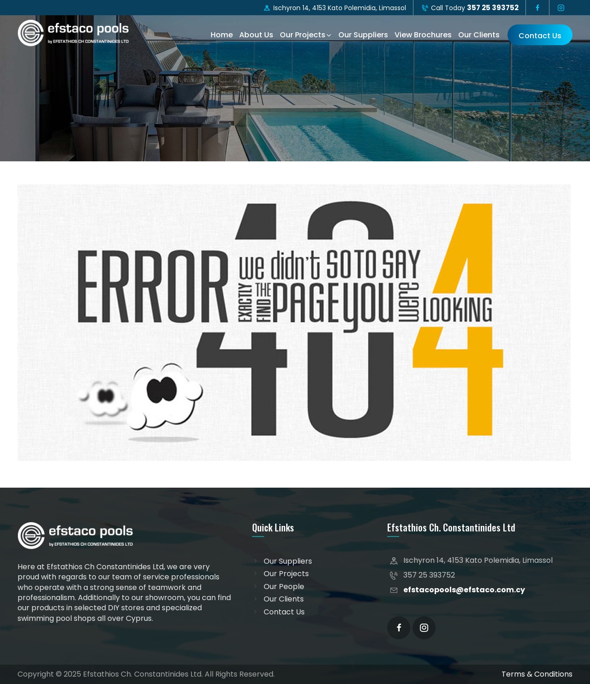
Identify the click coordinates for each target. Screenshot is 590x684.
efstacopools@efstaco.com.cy (464, 589)
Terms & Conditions (537, 674)
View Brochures (423, 34)
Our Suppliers (363, 34)
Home (222, 34)
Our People (284, 587)
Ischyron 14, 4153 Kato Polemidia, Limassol (334, 7)
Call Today (469, 7)
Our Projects (302, 34)
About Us (256, 34)
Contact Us (540, 35)
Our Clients (479, 34)
